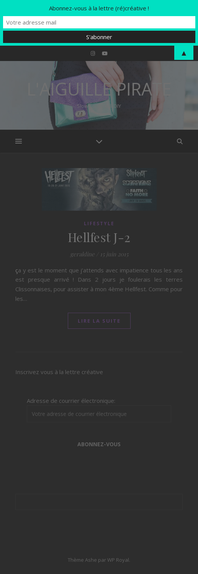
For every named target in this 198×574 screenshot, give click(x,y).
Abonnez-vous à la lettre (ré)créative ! (99, 8)
